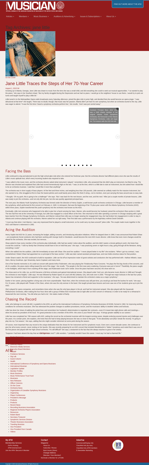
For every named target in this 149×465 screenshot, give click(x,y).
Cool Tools (14, 339)
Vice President (15, 427)
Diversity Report (16, 344)
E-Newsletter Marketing (84, 450)
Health (12, 361)
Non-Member (55, 455)
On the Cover (10, 77)
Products (13, 400)
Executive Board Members (20, 349)
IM (18, 88)
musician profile (52, 341)
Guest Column (15, 359)
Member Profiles (16, 371)
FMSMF (13, 352)
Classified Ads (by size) (84, 445)
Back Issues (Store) (50, 450)
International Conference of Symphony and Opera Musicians (33, 364)
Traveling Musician (17, 424)
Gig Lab (13, 356)
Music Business (16, 373)
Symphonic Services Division (21, 419)
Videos (13, 432)
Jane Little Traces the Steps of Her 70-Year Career (54, 83)
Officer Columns (16, 383)
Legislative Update (17, 369)
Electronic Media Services (20, 347)
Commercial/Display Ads (84, 443)
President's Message (18, 398)
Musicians (14, 378)
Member (47, 455)
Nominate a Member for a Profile (52, 458)
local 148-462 (41, 341)
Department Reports (18, 342)
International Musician (18, 366)
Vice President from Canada (20, 429)
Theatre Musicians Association (21, 422)
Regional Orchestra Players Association (25, 410)
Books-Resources (17, 337)
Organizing (14, 393)
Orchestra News (16, 388)
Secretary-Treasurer (17, 417)
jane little (33, 341)
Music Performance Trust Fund (21, 376)
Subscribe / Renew (50, 448)
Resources (14, 412)
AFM (7, 341)
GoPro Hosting (13, 445)
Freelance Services (17, 354)
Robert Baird (15, 415)
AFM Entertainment (14, 448)
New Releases (15, 381)
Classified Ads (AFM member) (86, 448)
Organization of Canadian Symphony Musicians (28, 390)
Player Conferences (17, 395)
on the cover (63, 341)
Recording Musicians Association (22, 407)
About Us (46, 445)
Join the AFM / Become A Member (17, 450)
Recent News (15, 405)
